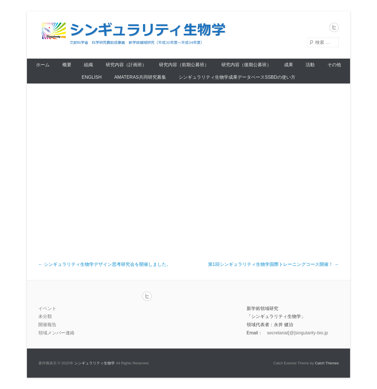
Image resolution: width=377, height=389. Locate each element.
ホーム (43, 64)
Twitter (334, 27)
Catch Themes (327, 363)
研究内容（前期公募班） (184, 64)
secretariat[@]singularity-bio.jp (297, 332)
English (91, 77)
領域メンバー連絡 (56, 332)
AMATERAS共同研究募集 (140, 77)
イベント (47, 308)
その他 (334, 64)
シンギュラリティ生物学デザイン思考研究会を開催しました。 (104, 264)
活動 (310, 64)
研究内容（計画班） (126, 64)
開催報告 (47, 324)
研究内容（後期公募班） (246, 64)
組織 (88, 64)
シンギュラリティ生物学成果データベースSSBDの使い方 (237, 77)
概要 (66, 64)
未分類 (45, 316)
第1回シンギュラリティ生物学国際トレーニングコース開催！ (273, 264)
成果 (288, 64)
